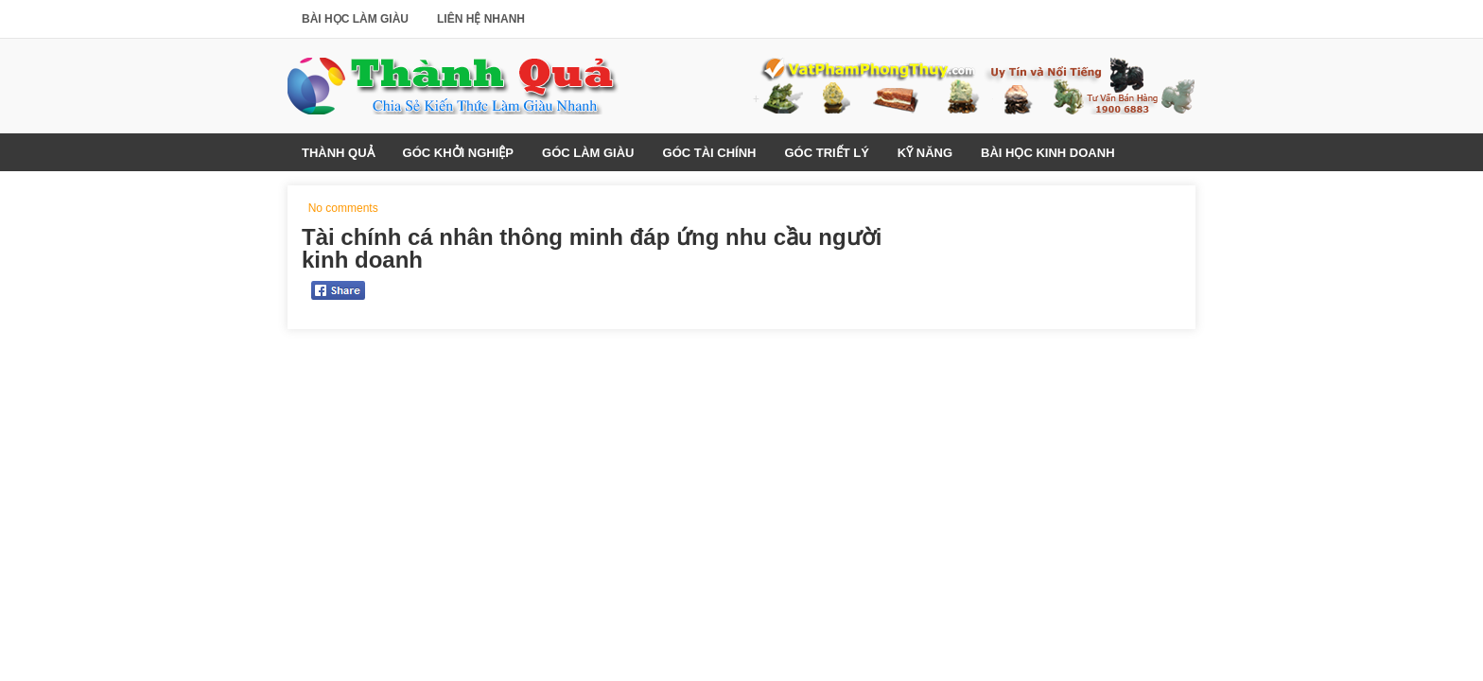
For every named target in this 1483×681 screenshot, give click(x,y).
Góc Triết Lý (826, 153)
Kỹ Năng (925, 153)
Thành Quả (338, 153)
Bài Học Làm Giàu (355, 19)
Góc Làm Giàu (588, 153)
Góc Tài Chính (710, 153)
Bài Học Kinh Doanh (1047, 153)
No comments (343, 208)
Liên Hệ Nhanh (481, 19)
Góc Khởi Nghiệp (458, 153)
